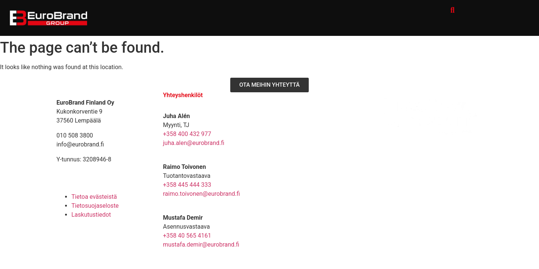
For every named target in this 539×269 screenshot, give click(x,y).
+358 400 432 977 (187, 133)
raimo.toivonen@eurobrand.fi (201, 193)
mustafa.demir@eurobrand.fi (201, 244)
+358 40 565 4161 (187, 235)
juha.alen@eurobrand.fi (193, 142)
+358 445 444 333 (187, 184)
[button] (452, 10)
